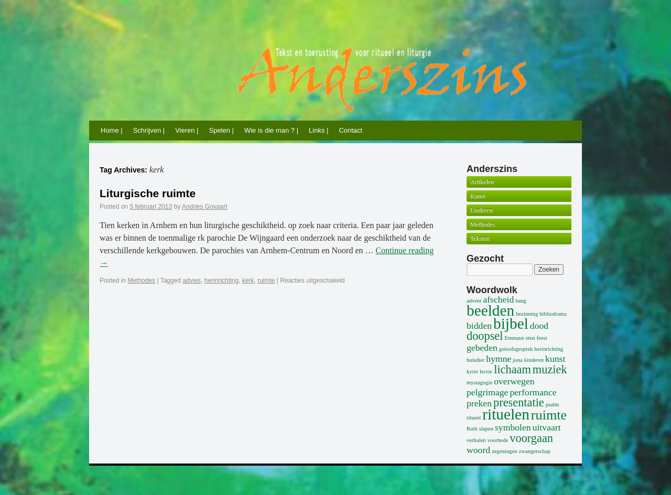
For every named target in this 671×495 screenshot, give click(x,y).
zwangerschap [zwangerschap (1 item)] (534, 451)
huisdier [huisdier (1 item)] (475, 360)
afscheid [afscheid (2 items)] (498, 299)
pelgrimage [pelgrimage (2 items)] (487, 392)
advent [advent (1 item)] (474, 301)
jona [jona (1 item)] (517, 360)
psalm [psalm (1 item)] (552, 404)
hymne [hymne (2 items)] (498, 358)
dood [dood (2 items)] (539, 325)
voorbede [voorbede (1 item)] (498, 440)
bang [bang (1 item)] (520, 301)
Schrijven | (149, 130)
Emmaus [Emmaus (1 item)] (514, 338)
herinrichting (221, 280)
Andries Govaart (205, 206)
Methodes (141, 280)
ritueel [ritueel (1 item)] (474, 418)
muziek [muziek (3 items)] (550, 369)
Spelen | (221, 130)
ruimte (266, 280)
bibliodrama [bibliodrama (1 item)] (553, 314)
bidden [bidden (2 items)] (479, 325)
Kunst (477, 196)
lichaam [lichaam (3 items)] (512, 369)
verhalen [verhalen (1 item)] (476, 440)
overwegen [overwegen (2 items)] (514, 381)
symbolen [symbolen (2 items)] (513, 427)
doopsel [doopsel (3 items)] (485, 335)
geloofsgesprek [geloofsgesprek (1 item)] (516, 349)
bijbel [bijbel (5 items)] (510, 323)
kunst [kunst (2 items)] (555, 358)
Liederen (481, 210)
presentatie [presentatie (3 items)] (518, 402)
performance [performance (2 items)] (533, 392)
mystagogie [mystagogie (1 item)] (479, 382)
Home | (112, 130)
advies (191, 280)
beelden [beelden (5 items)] (490, 310)
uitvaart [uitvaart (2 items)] (547, 427)
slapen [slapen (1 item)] (486, 429)
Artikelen (482, 182)
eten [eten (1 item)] (530, 338)
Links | (318, 130)
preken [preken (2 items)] (479, 403)
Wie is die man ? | (271, 130)
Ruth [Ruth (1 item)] (472, 429)
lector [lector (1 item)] (486, 371)
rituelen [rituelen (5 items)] (505, 414)
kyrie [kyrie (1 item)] (472, 371)
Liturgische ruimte (148, 193)
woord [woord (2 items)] (478, 450)
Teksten (480, 238)
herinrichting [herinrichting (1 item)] (548, 349)
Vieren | (186, 130)
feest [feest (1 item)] (542, 338)
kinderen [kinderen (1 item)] (534, 360)
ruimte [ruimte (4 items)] (549, 415)
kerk (248, 280)
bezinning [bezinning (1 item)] (527, 314)
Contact (350, 130)
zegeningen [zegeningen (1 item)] (504, 451)
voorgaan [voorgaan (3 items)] (531, 438)
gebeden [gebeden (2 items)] (482, 347)
